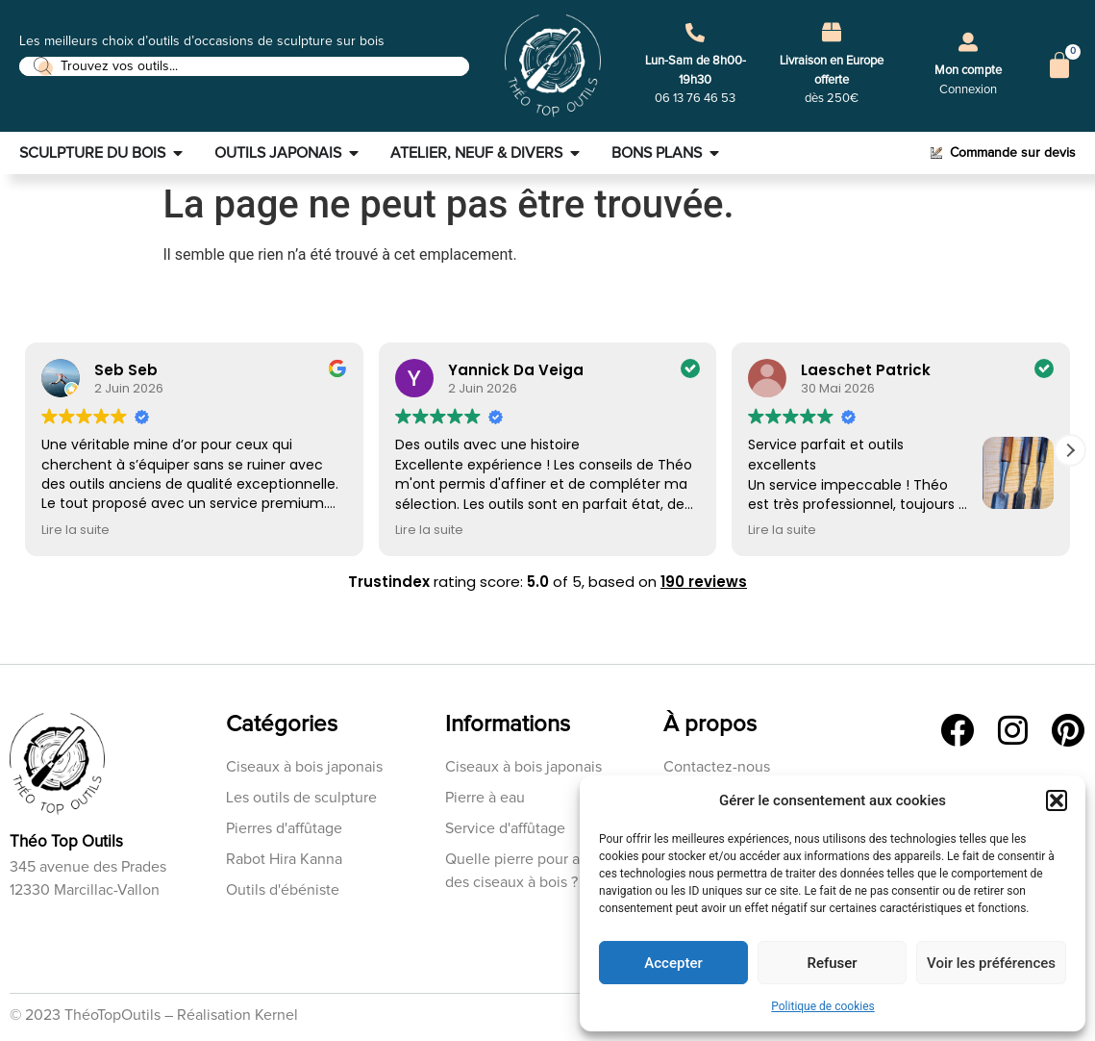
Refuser (832, 963)
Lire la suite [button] (75, 529)
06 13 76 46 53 (695, 98)
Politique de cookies (822, 1006)
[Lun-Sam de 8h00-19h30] (695, 32)
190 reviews (703, 581)
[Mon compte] (968, 42)
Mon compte (968, 70)
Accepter (673, 963)
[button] (1056, 800)
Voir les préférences (991, 963)
